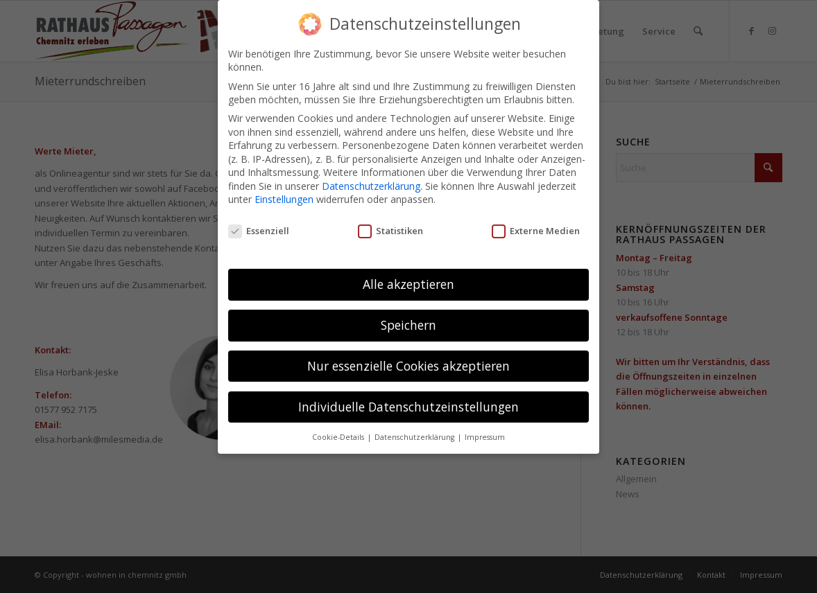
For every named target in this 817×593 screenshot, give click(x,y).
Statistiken (390, 230)
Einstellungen (284, 199)
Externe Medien (536, 230)
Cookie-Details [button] (339, 436)
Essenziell (258, 230)
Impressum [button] (485, 436)
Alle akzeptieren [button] (408, 283)
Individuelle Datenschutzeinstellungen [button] (408, 406)
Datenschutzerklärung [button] (415, 436)
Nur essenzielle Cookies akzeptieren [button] (408, 365)
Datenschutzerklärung (371, 185)
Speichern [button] (408, 324)
